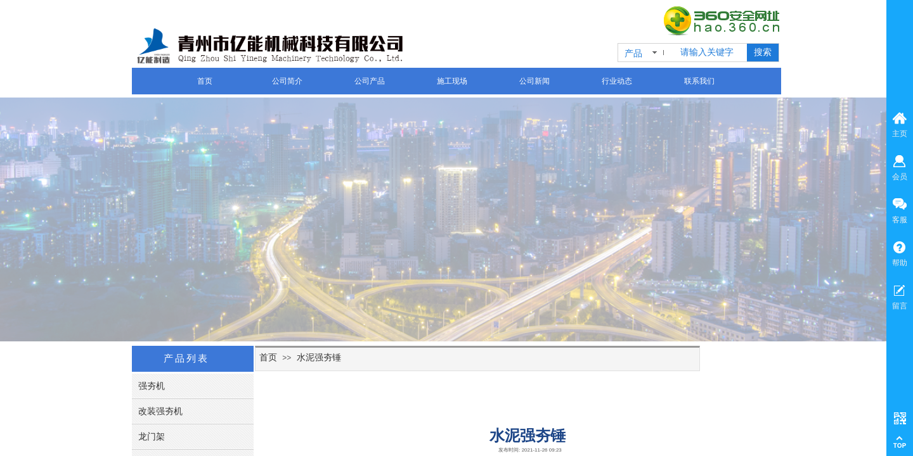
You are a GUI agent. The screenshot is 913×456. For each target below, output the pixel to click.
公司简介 (287, 81)
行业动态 (617, 81)
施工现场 (452, 81)
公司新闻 (534, 81)
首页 (204, 81)
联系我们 (699, 81)
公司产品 (369, 81)
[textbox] (711, 52)
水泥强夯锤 (319, 357)
